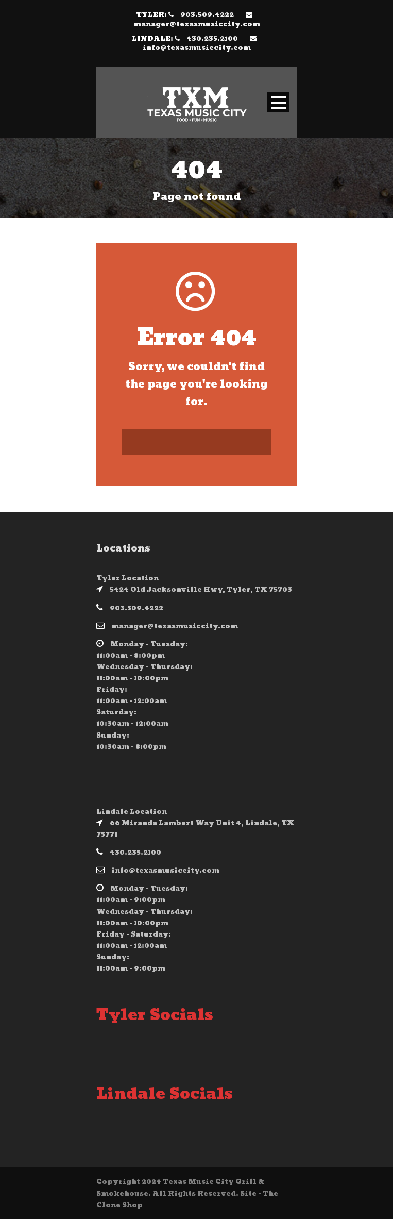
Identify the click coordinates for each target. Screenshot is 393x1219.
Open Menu (278, 102)
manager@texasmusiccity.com (196, 24)
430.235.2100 (212, 38)
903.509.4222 (207, 15)
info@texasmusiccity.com (197, 48)
